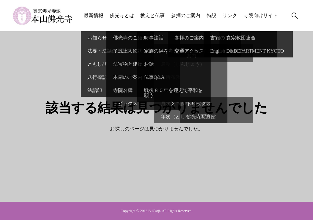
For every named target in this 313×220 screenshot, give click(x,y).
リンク (230, 15)
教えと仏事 (152, 15)
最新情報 (93, 15)
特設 (211, 15)
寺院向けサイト (261, 15)
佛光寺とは (122, 15)
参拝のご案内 (185, 15)
